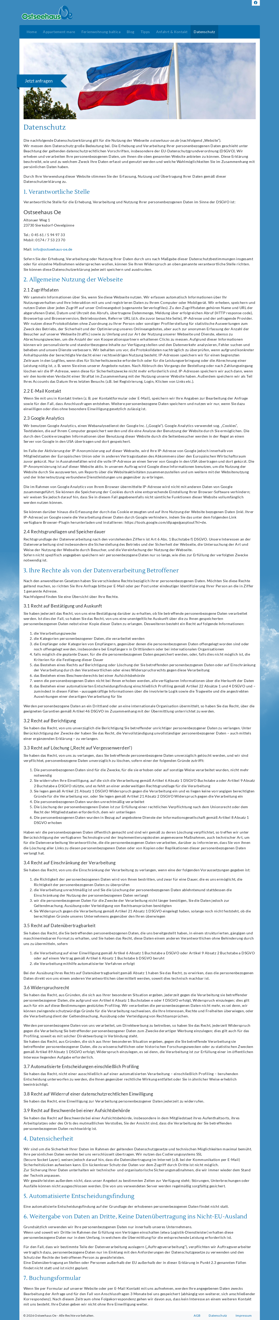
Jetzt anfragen (38, 81)
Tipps (145, 32)
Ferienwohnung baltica (100, 32)
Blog (130, 32)
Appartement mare (59, 32)
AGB (197, 1315)
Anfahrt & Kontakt (172, 32)
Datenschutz (204, 32)
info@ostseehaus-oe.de (52, 249)
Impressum (244, 1315)
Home (32, 32)
